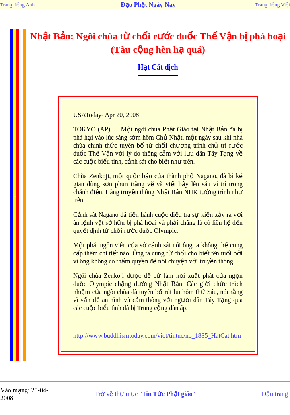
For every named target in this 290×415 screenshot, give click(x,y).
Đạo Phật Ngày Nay (148, 4)
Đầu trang (275, 393)
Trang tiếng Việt (272, 5)
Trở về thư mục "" (145, 393)
